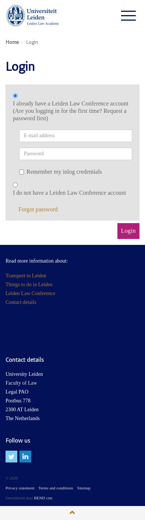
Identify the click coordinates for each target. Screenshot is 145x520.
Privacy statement (20, 488)
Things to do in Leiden (29, 284)
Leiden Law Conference (30, 293)
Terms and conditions (55, 488)
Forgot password (38, 209)
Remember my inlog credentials (60, 172)
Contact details (21, 302)
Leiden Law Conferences (33, 15)
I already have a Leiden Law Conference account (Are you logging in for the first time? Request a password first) (70, 110)
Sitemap (84, 488)
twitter (11, 456)
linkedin (25, 456)
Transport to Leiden (26, 275)
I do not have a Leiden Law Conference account (69, 193)
